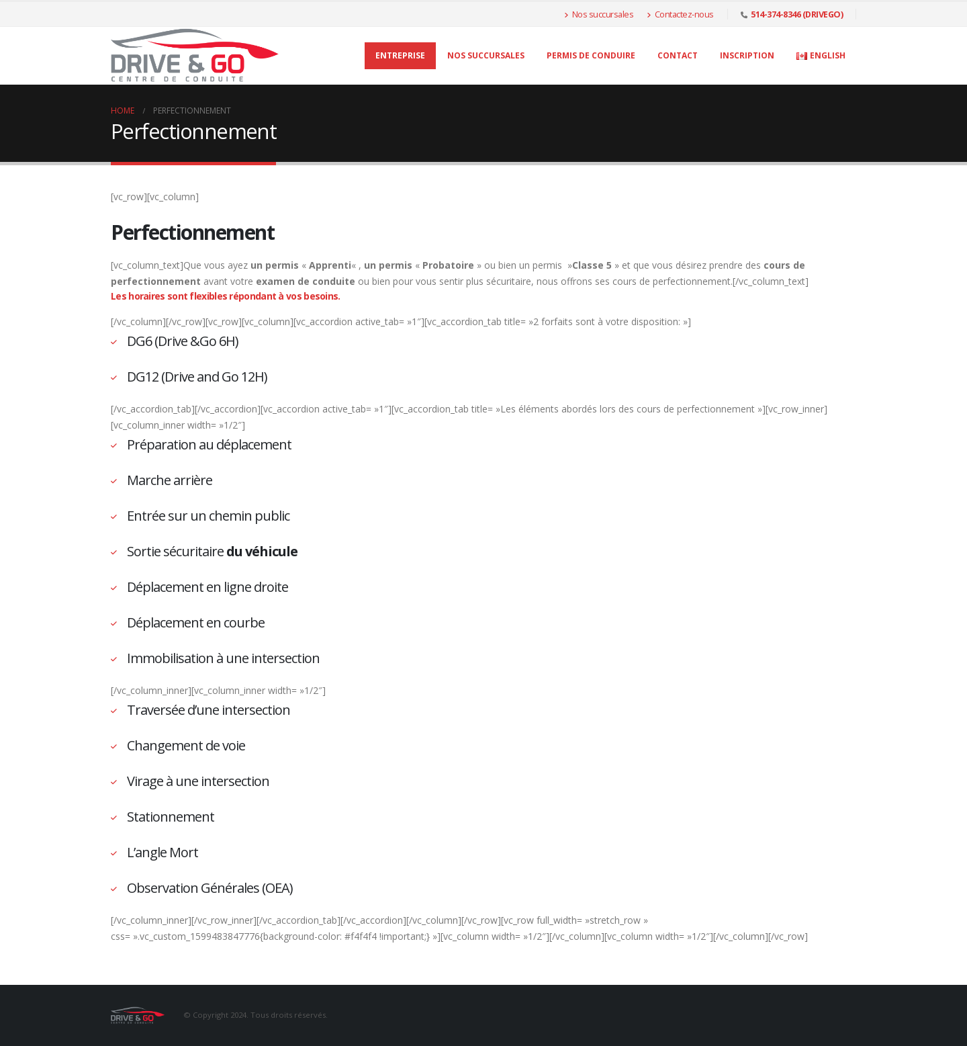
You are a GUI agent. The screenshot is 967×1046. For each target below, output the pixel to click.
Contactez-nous (680, 14)
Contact (677, 55)
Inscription (747, 55)
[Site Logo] (195, 56)
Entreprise (400, 55)
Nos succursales (598, 14)
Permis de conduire (591, 55)
